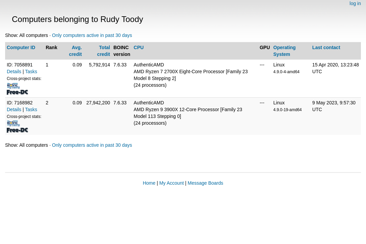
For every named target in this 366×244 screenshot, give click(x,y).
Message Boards (205, 183)
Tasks (31, 71)
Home (149, 183)
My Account (171, 183)
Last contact (326, 47)
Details (14, 71)
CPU (139, 47)
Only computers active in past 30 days (92, 35)
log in (355, 3)
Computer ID (21, 47)
